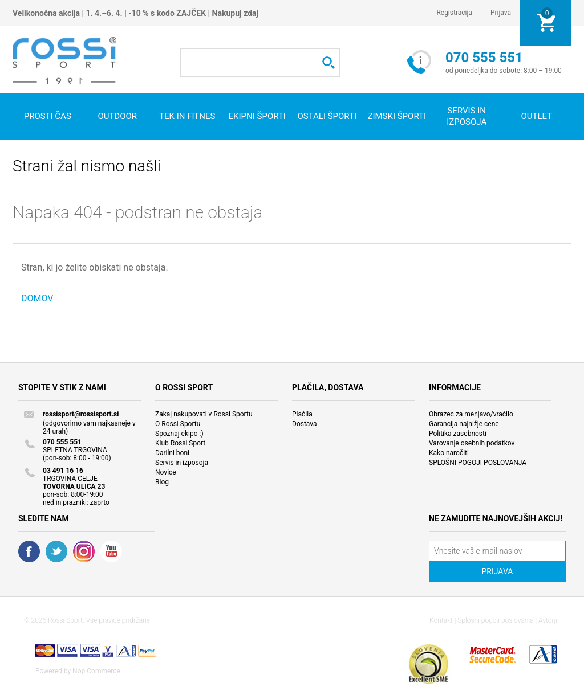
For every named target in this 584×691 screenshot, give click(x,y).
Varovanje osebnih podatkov (471, 443)
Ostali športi (326, 116)
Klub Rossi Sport (180, 443)
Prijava (500, 13)
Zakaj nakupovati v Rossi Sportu (204, 414)
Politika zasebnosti (457, 434)
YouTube (111, 551)
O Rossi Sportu (177, 424)
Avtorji (547, 620)
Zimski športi (396, 116)
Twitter (56, 551)
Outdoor (117, 116)
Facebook (29, 551)
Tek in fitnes (187, 116)
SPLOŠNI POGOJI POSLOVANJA (477, 463)
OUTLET (536, 116)
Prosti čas (47, 116)
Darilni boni (172, 453)
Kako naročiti (449, 453)
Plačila (302, 414)
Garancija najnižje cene (464, 424)
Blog (162, 482)
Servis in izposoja (181, 463)
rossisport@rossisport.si (81, 414)
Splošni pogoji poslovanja (495, 620)
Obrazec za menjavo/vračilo (471, 414)
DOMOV (37, 298)
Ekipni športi (257, 116)
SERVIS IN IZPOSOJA (466, 116)
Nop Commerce (96, 671)
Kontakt (441, 620)
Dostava (304, 424)
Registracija (454, 13)
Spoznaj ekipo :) (179, 434)
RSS (84, 551)
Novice (165, 472)
